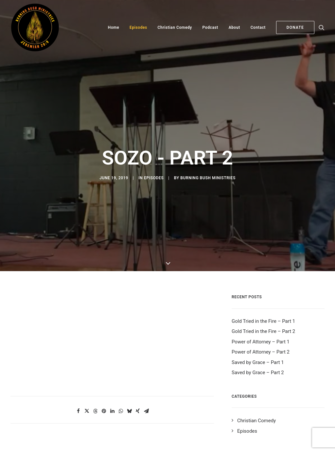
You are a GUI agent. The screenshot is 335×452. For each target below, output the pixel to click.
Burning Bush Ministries (208, 167)
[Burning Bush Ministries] (35, 27)
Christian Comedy (175, 27)
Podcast (210, 27)
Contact (258, 27)
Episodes (138, 27)
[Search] (322, 27)
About (234, 27)
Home (113, 27)
